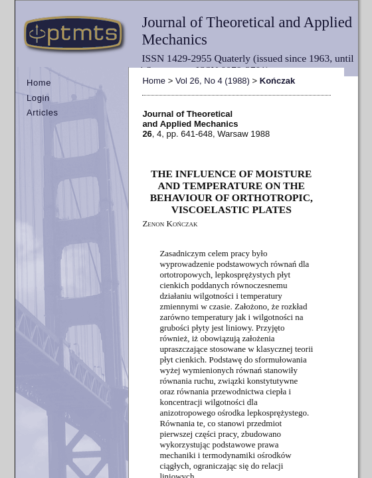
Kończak (277, 81)
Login (38, 98)
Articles (42, 113)
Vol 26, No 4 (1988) (212, 81)
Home (39, 83)
